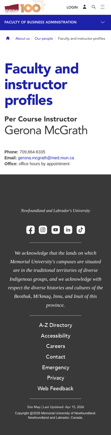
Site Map (34, 407)
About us (22, 38)
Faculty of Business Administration (40, 22)
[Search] (94, 7)
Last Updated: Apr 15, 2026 (63, 407)
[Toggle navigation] (103, 7)
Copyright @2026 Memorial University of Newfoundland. (55, 413)
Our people (44, 38)
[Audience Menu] (85, 7)
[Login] (72, 7)
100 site (34, 7)
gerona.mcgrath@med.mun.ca (46, 157)
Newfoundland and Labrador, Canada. (55, 417)
